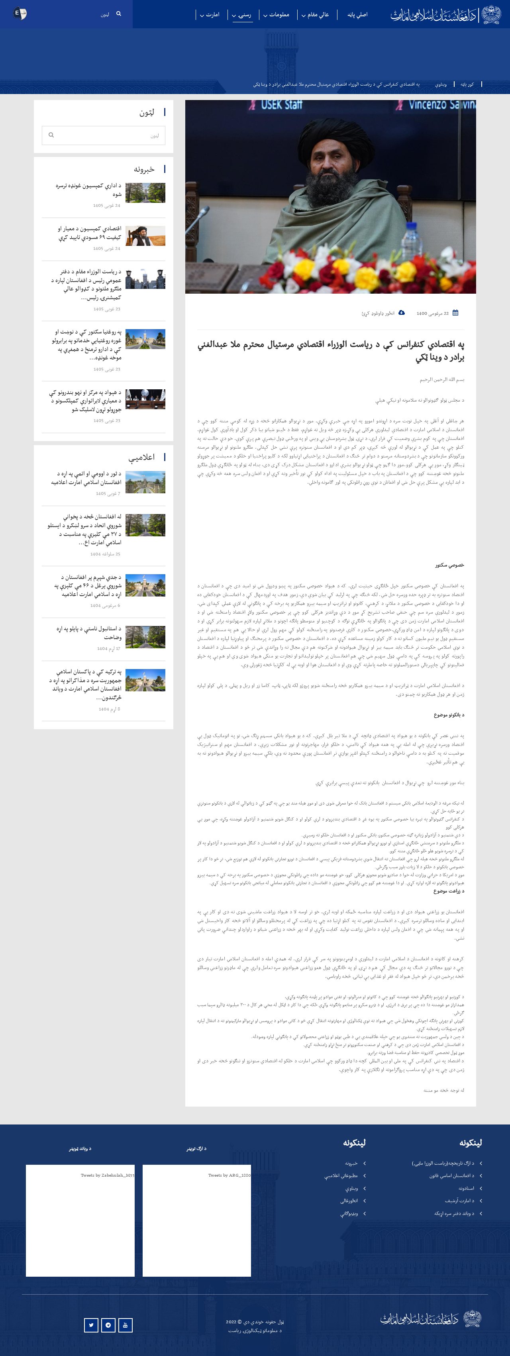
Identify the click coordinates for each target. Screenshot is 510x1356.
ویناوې (441, 84)
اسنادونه (466, 1188)
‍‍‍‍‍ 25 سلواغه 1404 (106, 553)
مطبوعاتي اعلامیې (341, 1175)
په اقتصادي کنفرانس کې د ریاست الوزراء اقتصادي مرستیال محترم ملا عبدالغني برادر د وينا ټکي (330, 350)
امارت (213, 15)
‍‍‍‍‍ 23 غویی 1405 (108, 308)
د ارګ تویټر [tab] (196, 1148)
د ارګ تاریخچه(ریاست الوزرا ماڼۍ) (443, 1163)
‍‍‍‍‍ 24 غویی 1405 (107, 205)
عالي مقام (318, 15)
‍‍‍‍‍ (86, 189)
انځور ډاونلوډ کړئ (383, 313)
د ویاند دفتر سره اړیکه (454, 1213)
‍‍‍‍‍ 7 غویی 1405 (109, 493)
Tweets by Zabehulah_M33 (108, 1175)
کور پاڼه (465, 84)
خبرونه (351, 1163)
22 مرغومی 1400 (437, 313)
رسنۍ (244, 15)
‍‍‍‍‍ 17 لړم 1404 (109, 648)
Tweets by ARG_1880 (229, 1175)
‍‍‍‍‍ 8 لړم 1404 (110, 708)
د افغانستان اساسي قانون (452, 1175)
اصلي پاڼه (357, 15)
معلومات (279, 15)
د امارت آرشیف (459, 1200)
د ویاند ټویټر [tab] (80, 1148)
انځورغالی (349, 1200)
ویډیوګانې (349, 1213)
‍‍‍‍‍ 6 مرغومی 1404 (106, 605)
